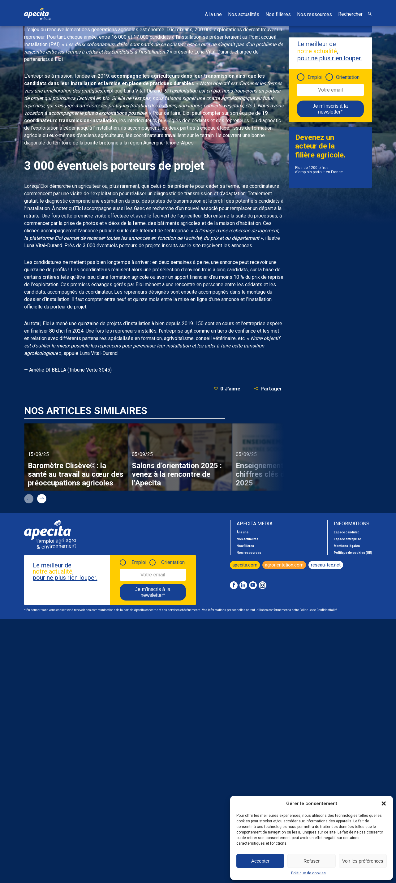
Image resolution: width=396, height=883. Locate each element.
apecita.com (244, 565)
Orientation (347, 77)
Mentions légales (347, 546)
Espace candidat (346, 532)
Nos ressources (314, 14)
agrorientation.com (284, 565)
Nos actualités (243, 14)
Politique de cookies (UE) (353, 552)
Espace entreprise (347, 539)
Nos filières (278, 14)
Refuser (311, 861)
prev (28, 498)
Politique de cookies (308, 873)
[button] (384, 803)
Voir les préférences (362, 861)
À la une (213, 14)
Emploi (315, 77)
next (41, 498)
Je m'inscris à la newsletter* (330, 108)
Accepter (260, 861)
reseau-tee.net (326, 565)
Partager (268, 388)
